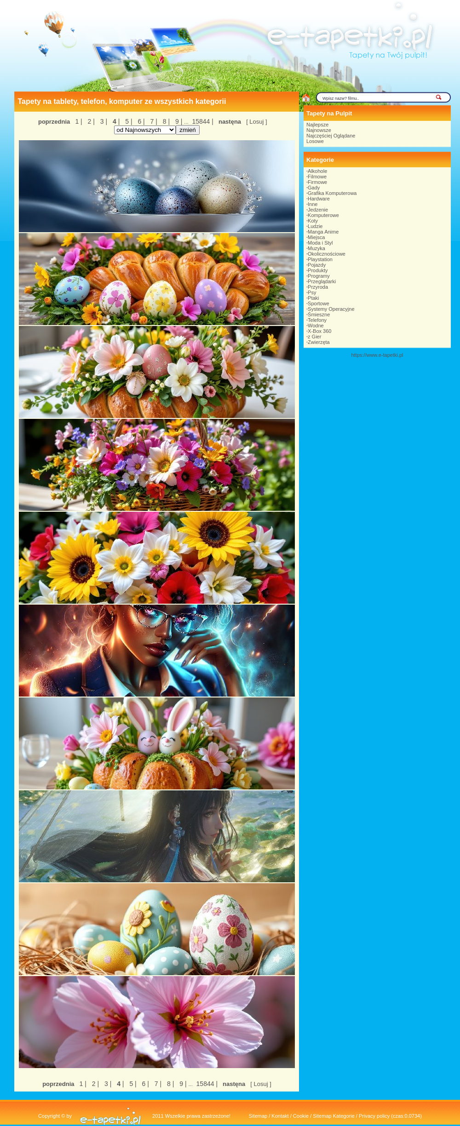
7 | (153, 121)
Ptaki (313, 298)
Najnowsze (318, 130)
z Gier (314, 336)
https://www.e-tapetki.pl (377, 355)
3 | (102, 121)
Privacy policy (374, 1116)
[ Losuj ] (256, 121)
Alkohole (317, 171)
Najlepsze (317, 124)
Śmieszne (319, 314)
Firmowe (317, 182)
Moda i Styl (320, 243)
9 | (177, 121)
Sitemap (258, 1116)
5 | (127, 121)
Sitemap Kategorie (334, 1116)
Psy (312, 292)
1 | (78, 121)
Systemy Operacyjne (331, 309)
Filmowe (317, 176)
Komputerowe (323, 215)
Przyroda (318, 287)
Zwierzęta (319, 342)
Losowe (315, 141)
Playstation (320, 259)
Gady (314, 187)
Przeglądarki (322, 281)
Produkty (318, 270)
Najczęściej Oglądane (330, 135)
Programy (319, 276)
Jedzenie (318, 209)
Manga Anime (323, 231)
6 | (140, 121)
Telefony (317, 320)
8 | (165, 121)
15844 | (201, 121)
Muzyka (316, 248)
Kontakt (279, 1116)
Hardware (319, 198)
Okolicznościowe (326, 254)
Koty (313, 220)
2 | (90, 121)
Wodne (316, 325)
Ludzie (315, 226)
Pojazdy (317, 265)
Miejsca (316, 237)
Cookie (301, 1116)
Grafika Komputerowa (332, 193)
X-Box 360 (319, 331)
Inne (312, 204)
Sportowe (318, 303)
